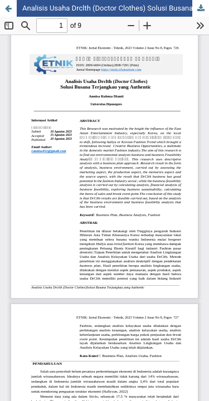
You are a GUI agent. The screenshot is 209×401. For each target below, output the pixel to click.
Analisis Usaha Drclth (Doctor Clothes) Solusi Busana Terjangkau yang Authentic (115, 8)
